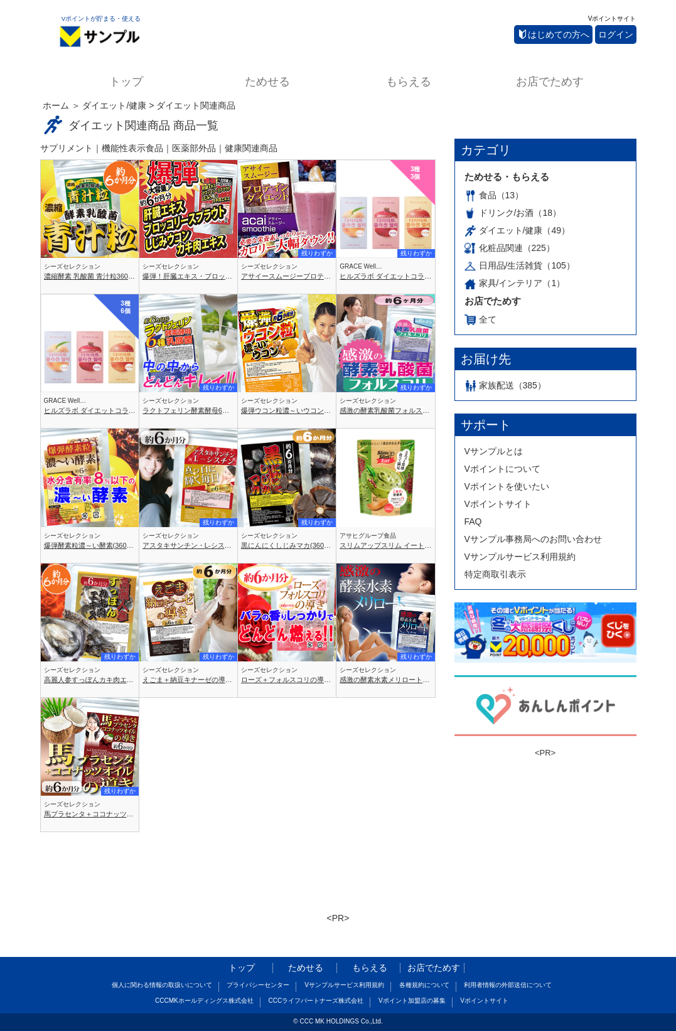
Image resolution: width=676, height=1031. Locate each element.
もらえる (408, 81)
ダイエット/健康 (114, 105)
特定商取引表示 (495, 574)
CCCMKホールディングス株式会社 (204, 1000)
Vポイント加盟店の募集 (412, 1000)
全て (480, 319)
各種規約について (424, 984)
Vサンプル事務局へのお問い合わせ (533, 539)
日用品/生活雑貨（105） (519, 265)
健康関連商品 (251, 148)
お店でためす (550, 81)
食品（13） (494, 195)
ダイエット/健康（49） (517, 230)
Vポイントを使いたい (506, 486)
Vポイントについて (502, 469)
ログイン (615, 34)
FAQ (473, 521)
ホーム (56, 105)
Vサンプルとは (493, 451)
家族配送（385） (505, 385)
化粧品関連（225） (509, 248)
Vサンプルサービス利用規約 (520, 557)
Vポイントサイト (612, 18)
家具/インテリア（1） (515, 283)
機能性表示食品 (132, 148)
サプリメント (66, 148)
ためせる (267, 81)
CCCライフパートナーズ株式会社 (315, 1000)
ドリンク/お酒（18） (512, 213)
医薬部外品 (194, 148)
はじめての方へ (554, 34)
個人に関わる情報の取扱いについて (162, 984)
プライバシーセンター (258, 984)
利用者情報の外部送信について (508, 984)
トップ (126, 81)
